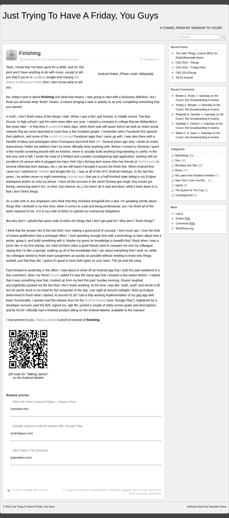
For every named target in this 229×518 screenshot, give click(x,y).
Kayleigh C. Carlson (187, 123)
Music (178, 170)
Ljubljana (39, 77)
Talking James (46, 320)
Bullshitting (30, 59)
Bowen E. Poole (185, 95)
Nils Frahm (155, 490)
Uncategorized (183, 195)
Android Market (95, 300)
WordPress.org (185, 228)
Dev (39, 59)
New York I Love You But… (191, 180)
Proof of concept (138, 493)
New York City (139, 490)
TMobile (43, 171)
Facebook (53, 126)
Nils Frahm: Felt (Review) (30, 450)
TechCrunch (146, 161)
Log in (179, 213)
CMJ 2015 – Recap (187, 62)
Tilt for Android (184, 77)
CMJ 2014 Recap (186, 72)
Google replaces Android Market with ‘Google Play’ (48, 426)
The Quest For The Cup (189, 190)
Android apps (76, 176)
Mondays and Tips (186, 165)
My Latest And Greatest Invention (61, 59)
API (98, 141)
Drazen (55, 275)
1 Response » (151, 59)
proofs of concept (61, 136)
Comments (185, 223)
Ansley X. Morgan (186, 105)
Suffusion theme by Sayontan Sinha (206, 506)
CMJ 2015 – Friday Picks (190, 67)
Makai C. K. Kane (186, 133)
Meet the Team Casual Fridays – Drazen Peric (44, 402)
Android (85, 490)
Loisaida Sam (30, 490)
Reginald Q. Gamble (188, 114)
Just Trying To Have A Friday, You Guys (80, 15)
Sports (179, 185)
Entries (183, 218)
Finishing (30, 53)
